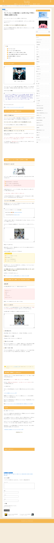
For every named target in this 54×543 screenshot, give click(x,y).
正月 (37, 81)
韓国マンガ (38, 132)
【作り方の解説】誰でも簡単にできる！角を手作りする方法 (17, 54)
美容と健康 (37, 137)
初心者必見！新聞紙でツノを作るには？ (14, 56)
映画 (37, 54)
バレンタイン (39, 78)
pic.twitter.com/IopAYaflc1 (18, 212)
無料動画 (38, 56)
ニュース (38, 88)
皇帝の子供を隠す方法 (40, 125)
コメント (6, 482)
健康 (37, 142)
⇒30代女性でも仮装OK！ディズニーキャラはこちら (13, 429)
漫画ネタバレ (38, 95)
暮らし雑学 (37, 83)
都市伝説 (38, 61)
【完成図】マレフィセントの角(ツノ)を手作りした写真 (16, 52)
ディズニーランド (39, 39)
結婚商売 (38, 127)
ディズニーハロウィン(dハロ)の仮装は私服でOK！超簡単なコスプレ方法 (19, 403)
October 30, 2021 (17, 214)
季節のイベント (11, 472)
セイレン (38, 98)
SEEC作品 (38, 66)
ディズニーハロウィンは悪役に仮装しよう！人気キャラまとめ (17, 275)
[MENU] (3, 1)
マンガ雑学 (38, 100)
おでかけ (37, 37)
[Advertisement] (19, 37)
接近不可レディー (39, 122)
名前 (4, 491)
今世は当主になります (40, 105)
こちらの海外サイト (16, 366)
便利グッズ (38, 93)
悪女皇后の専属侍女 (39, 120)
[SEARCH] (50, 1)
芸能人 (38, 59)
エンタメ (37, 49)
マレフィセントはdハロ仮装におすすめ (14, 50)
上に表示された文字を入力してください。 (10, 506)
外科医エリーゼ (39, 115)
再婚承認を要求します (40, 110)
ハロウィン (3, 9)
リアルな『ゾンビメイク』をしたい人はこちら (14, 107)
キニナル (27, 2)
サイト (5, 500)
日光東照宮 (38, 44)
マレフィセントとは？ (11, 48)
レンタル (38, 103)
